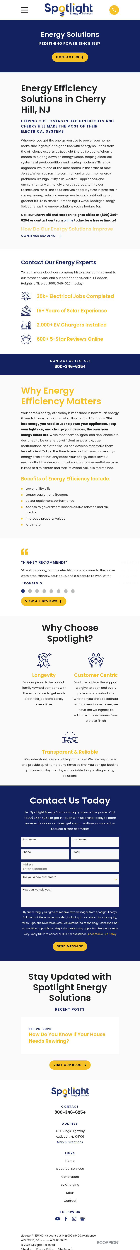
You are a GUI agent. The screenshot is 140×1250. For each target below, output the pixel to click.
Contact (70, 1201)
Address (28, 864)
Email (76, 852)
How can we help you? (37, 889)
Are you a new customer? (39, 877)
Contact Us (70, 57)
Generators (70, 1177)
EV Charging (70, 1185)
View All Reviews (43, 601)
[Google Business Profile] (82, 1219)
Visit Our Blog (70, 1065)
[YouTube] (57, 1219)
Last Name (79, 840)
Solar (70, 1193)
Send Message (70, 946)
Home (70, 1161)
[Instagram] (74, 1219)
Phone (27, 852)
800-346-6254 (70, 367)
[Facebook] (66, 1219)
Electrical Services (70, 1169)
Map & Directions (70, 1142)
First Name (29, 840)
